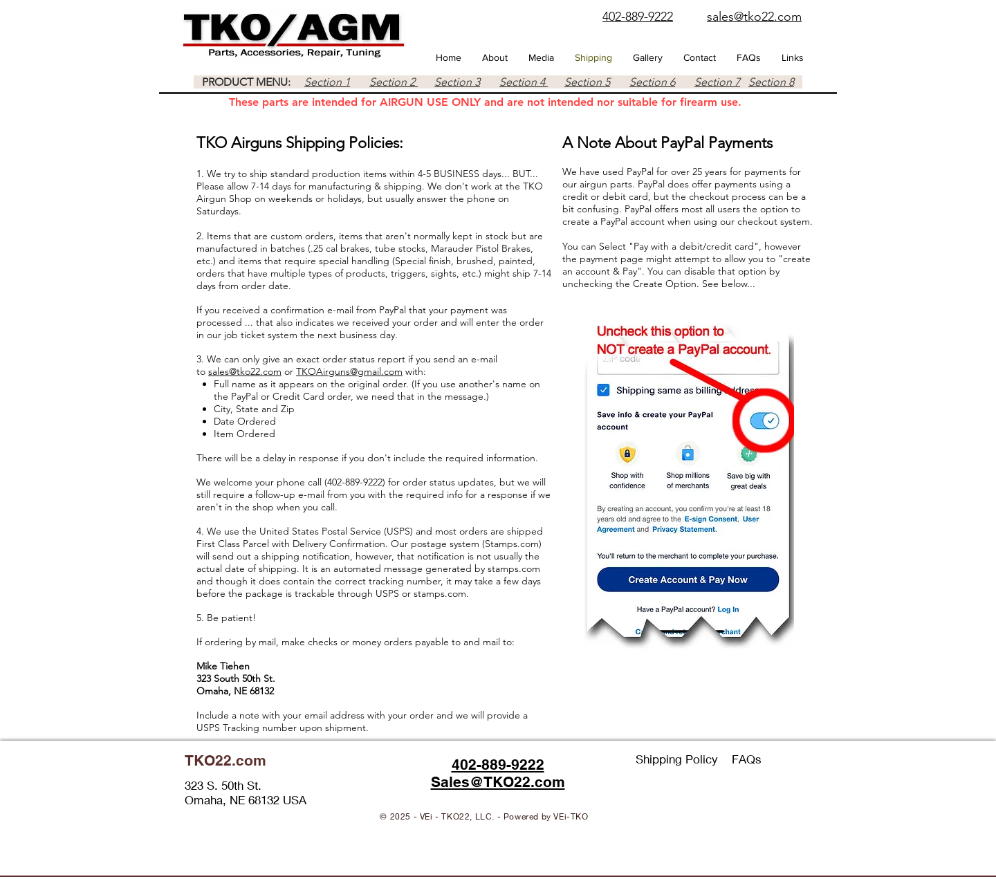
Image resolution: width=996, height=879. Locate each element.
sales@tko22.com (245, 371)
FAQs (747, 759)
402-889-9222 (498, 764)
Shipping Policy (684, 759)
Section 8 (771, 82)
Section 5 (587, 82)
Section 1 (327, 82)
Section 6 (652, 82)
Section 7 (717, 82)
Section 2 (393, 82)
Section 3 (457, 82)
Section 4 (523, 82)
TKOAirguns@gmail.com (349, 371)
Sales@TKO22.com (498, 781)
